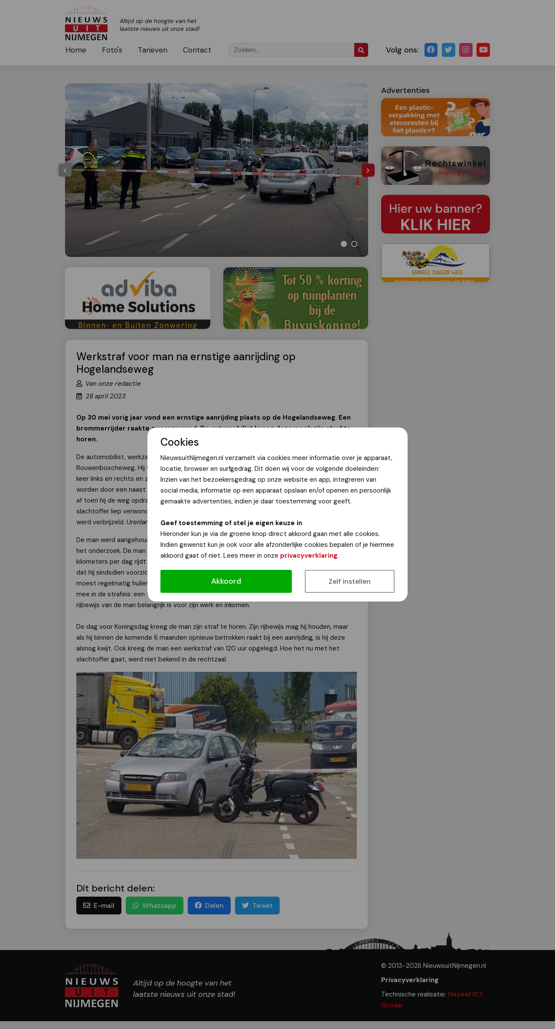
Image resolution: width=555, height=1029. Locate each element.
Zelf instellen (350, 581)
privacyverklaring (308, 555)
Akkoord (226, 581)
